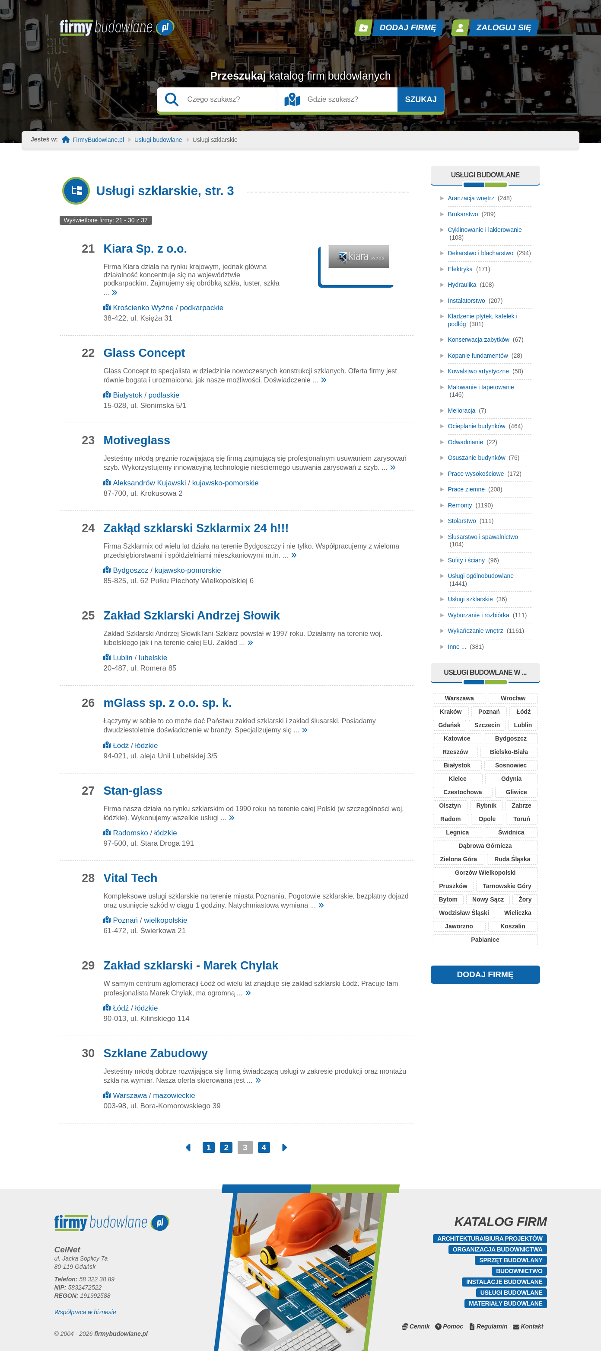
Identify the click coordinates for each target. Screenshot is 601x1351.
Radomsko (130, 833)
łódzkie (146, 745)
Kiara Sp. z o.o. (145, 248)
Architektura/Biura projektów (489, 1238)
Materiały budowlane (505, 1303)
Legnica (457, 832)
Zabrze (521, 805)
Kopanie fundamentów (478, 355)
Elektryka (460, 269)
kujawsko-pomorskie (225, 483)
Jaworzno (459, 926)
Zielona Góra (458, 859)
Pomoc (453, 1326)
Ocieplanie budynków (477, 426)
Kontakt (532, 1326)
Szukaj (421, 99)
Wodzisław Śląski (464, 912)
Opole (487, 818)
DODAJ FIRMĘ (485, 974)
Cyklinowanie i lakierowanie (485, 229)
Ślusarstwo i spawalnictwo (483, 536)
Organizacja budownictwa (498, 1249)
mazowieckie (174, 1095)
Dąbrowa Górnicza (485, 845)
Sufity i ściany (466, 560)
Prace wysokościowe (476, 473)
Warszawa (130, 1095)
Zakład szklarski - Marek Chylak (190, 965)
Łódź (121, 745)
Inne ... (457, 646)
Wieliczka (517, 912)
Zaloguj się (504, 27)
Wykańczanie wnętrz (475, 630)
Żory (524, 899)
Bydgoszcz (130, 570)
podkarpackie (201, 308)
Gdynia (511, 778)
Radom (450, 818)
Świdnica (511, 832)
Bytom (448, 899)
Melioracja (462, 410)
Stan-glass (132, 790)
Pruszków (453, 885)
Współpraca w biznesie (85, 1312)
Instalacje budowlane (504, 1281)
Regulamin (492, 1326)
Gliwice (516, 792)
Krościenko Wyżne (143, 308)
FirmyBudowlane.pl (98, 140)
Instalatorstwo (466, 300)
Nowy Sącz (488, 899)
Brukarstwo (463, 214)
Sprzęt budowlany (510, 1260)
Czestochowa (462, 792)
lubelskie (153, 658)
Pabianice (485, 939)
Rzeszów (455, 751)
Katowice (457, 738)
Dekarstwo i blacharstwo (481, 253)
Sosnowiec (511, 765)
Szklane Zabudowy (155, 1053)
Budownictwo (519, 1271)
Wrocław (513, 698)
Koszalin (512, 926)
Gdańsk (450, 725)
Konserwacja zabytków (478, 339)
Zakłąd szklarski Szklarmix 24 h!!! (196, 528)
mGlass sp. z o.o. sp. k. (167, 702)
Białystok (127, 395)
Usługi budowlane (158, 140)
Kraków (451, 711)
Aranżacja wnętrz (471, 198)
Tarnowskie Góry (507, 885)
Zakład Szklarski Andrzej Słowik (191, 615)
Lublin (122, 658)
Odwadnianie (465, 442)
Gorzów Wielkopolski (485, 872)
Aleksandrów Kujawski (149, 483)
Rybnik (486, 805)
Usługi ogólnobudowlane (481, 575)
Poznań (125, 920)
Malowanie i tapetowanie (481, 387)
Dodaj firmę (408, 27)
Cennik (420, 1326)
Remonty (460, 505)
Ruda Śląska (512, 859)
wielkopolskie (165, 920)
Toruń (521, 818)
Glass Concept (144, 353)
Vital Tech (130, 878)
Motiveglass (136, 440)
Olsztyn (450, 805)
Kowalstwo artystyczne (478, 371)
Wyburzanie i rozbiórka (478, 615)
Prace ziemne (466, 489)
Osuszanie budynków (477, 457)
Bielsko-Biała (509, 751)
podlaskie (164, 395)
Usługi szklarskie (470, 599)
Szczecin (487, 725)
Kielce (458, 778)
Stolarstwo (462, 520)
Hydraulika (462, 284)
